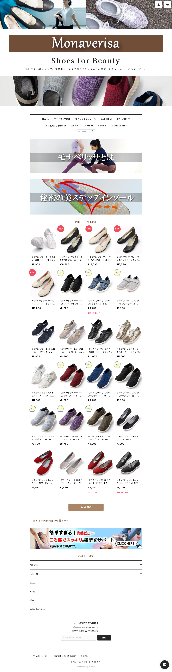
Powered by (86, 667)
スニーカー (35, 574)
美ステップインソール (85, 119)
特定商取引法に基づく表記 (65, 656)
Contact (88, 125)
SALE (32, 582)
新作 (32, 600)
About (74, 125)
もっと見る (86, 507)
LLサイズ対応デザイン (55, 125)
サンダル (34, 591)
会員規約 (84, 656)
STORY (102, 125)
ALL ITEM (106, 119)
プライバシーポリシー (40, 656)
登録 (104, 637)
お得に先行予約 (37, 609)
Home (45, 119)
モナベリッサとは (62, 119)
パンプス (34, 565)
